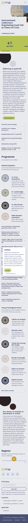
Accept (8, 270)
